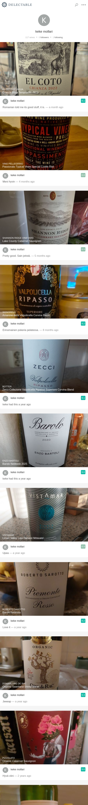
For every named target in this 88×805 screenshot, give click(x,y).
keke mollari (17, 100)
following (58, 37)
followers (45, 37)
